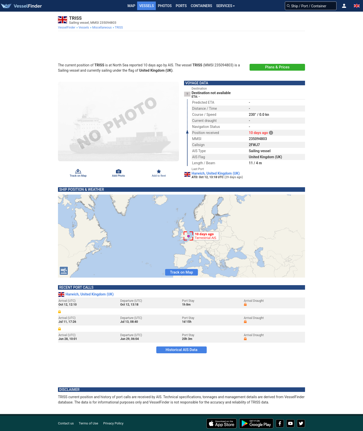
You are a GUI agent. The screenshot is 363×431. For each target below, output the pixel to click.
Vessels (146, 6)
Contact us (66, 423)
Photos (165, 6)
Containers (201, 6)
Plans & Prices (277, 67)
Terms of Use (88, 423)
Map (131, 6)
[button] (344, 6)
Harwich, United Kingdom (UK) (216, 173)
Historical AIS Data (181, 349)
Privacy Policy (113, 423)
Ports (181, 6)
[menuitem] (67, 27)
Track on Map (181, 272)
